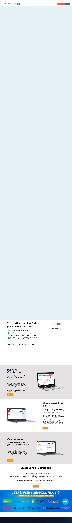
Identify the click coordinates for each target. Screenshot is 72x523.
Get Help (51, 4)
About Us (45, 4)
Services (39, 4)
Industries (33, 4)
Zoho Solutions (26, 4)
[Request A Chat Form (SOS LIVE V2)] (56, 345)
